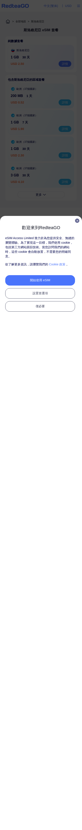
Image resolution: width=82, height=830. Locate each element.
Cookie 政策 (57, 264)
